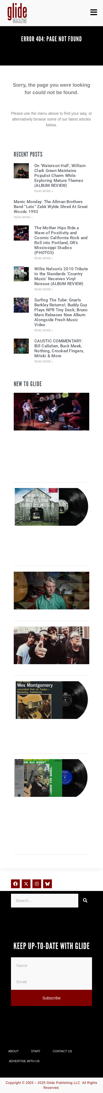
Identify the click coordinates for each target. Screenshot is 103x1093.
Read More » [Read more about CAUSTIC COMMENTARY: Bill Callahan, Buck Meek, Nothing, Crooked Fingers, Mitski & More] (43, 361)
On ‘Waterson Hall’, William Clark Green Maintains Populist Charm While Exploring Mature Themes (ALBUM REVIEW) (60, 175)
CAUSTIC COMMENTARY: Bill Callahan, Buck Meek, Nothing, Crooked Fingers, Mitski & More (59, 348)
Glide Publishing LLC (63, 1083)
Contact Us (62, 1051)
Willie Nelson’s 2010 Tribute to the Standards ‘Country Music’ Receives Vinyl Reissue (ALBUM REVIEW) (61, 276)
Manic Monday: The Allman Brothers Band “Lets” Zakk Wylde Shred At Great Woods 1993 (51, 206)
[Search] (85, 900)
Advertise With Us (24, 1061)
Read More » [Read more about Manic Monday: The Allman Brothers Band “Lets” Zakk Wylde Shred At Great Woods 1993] (23, 217)
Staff (35, 1051)
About (13, 1051)
